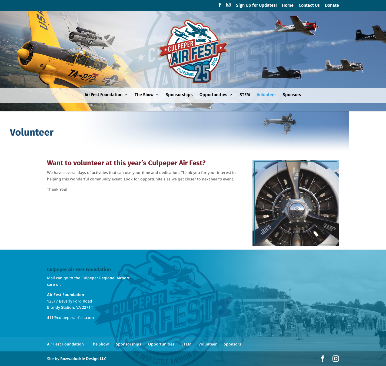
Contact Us (309, 5)
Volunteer (266, 95)
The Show (144, 95)
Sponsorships (179, 95)
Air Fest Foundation (103, 95)
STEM (244, 95)
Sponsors (292, 95)
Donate (332, 5)
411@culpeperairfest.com (70, 317)
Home (288, 5)
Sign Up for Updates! (256, 5)
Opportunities (213, 95)
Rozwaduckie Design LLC (83, 358)
